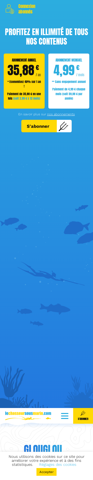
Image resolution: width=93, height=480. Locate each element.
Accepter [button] (46, 472)
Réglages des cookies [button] (57, 464)
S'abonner (48, 126)
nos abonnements (61, 114)
